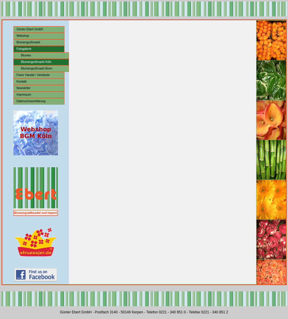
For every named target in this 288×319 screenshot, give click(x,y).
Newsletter (24, 88)
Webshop (23, 35)
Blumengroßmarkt (28, 42)
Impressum (24, 94)
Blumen (26, 55)
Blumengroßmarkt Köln (36, 62)
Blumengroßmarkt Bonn (37, 68)
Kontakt (22, 81)
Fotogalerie (24, 48)
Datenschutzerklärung (31, 101)
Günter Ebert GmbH (30, 29)
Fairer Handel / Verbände (33, 75)
